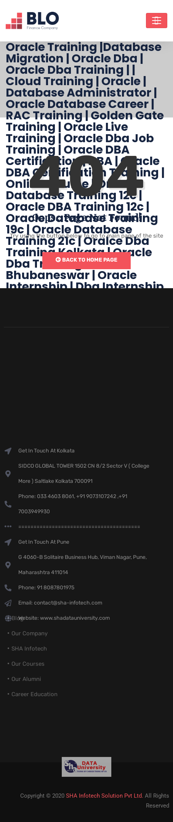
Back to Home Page (86, 260)
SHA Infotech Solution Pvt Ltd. (104, 795)
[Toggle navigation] (156, 20)
